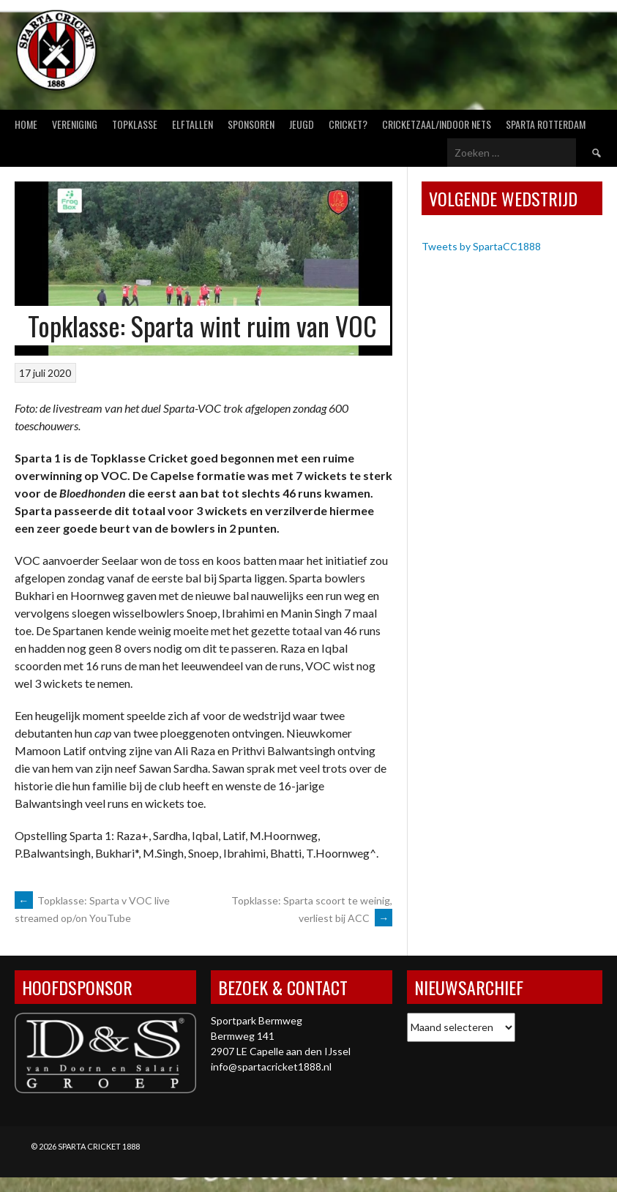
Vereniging (74, 124)
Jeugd (301, 124)
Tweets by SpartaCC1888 (481, 246)
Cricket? (348, 124)
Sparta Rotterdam (546, 124)
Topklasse (134, 124)
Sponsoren (251, 124)
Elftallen (192, 124)
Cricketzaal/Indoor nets (436, 124)
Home (26, 124)
